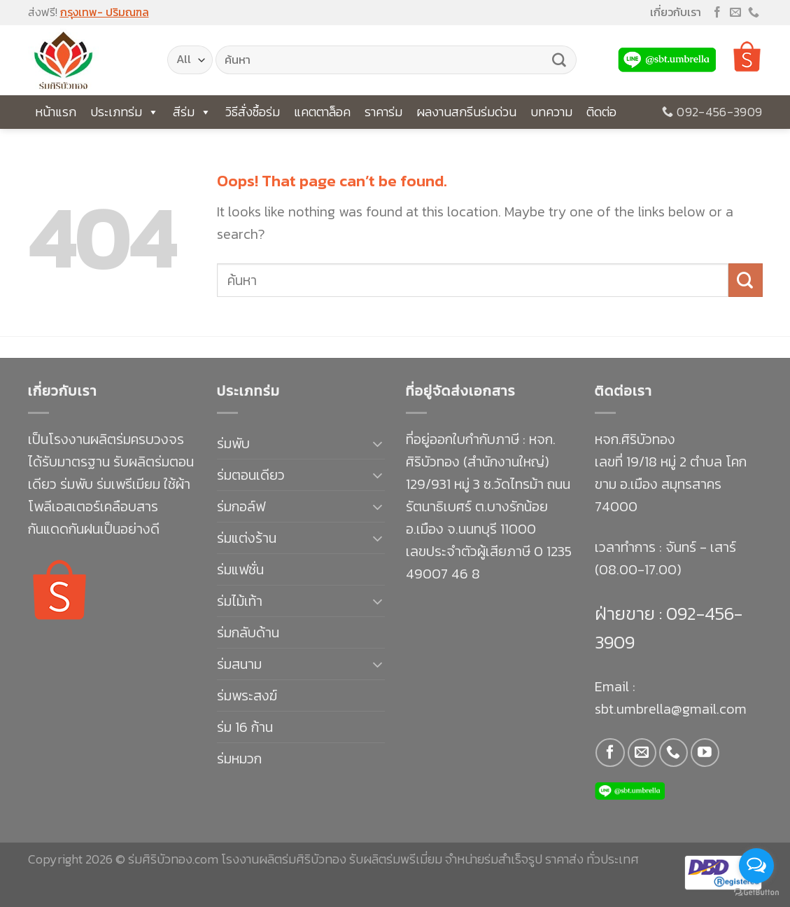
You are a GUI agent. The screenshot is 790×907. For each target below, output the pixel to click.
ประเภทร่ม (124, 112)
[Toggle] (377, 443)
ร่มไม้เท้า (239, 600)
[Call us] (753, 13)
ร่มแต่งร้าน (246, 537)
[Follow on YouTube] (705, 752)
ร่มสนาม (239, 663)
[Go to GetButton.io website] (756, 892)
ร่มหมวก (239, 758)
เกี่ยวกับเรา (675, 12)
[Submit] (559, 60)
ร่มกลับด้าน (248, 632)
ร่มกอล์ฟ (241, 506)
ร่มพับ (233, 443)
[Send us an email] (735, 13)
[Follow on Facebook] (717, 13)
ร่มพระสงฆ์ (247, 695)
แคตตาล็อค (322, 111)
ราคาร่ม (383, 111)
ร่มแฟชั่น (240, 569)
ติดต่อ (601, 111)
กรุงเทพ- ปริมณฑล (104, 12)
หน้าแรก (55, 111)
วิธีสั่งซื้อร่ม (252, 111)
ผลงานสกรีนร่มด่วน (466, 111)
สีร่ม (192, 112)
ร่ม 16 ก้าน (245, 727)
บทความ (551, 111)
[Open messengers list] (756, 865)
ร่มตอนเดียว (251, 474)
